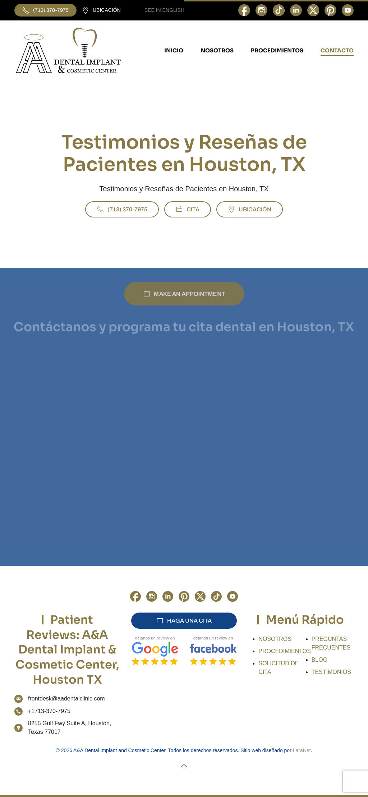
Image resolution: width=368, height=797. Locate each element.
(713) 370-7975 (45, 10)
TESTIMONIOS (331, 672)
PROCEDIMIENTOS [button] (277, 50)
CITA (187, 209)
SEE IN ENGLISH (164, 10)
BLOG (319, 660)
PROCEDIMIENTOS (284, 651)
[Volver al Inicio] (68, 51)
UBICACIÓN (101, 10)
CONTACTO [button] (337, 50)
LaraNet (302, 750)
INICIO (173, 50)
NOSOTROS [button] (217, 50)
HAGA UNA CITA (184, 620)
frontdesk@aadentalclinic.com (66, 698)
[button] (184, 765)
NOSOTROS (274, 639)
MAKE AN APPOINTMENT (184, 293)
